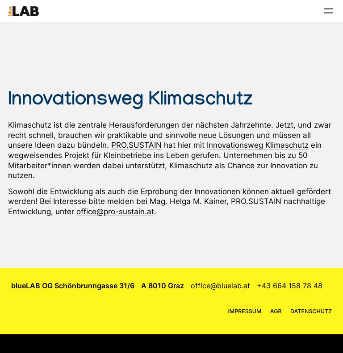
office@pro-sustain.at (115, 211)
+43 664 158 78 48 (289, 285)
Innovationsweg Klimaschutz (258, 145)
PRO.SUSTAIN (136, 145)
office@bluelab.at (220, 285)
